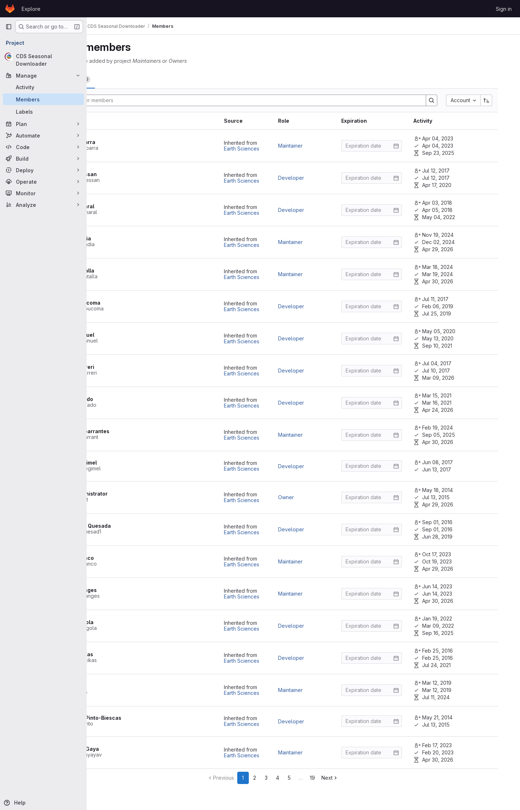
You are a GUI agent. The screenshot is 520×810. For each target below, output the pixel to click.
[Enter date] (385, 146)
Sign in (504, 9)
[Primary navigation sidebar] (8, 26)
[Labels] (43, 111)
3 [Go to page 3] (296, 778)
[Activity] (43, 87)
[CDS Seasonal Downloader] (43, 60)
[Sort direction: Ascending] (500, 100)
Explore (31, 9)
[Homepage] (10, 8)
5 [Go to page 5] (319, 778)
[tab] (119, 79)
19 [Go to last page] (343, 778)
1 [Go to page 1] (273, 778)
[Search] (277, 100)
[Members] (43, 99)
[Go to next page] (360, 778)
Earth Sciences (255, 148)
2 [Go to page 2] (285, 778)
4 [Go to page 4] (308, 778)
